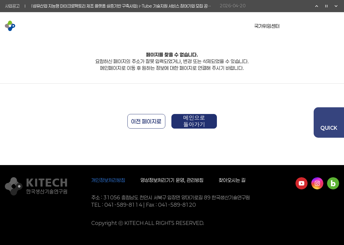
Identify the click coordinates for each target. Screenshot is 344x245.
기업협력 (151, 25)
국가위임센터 (267, 26)
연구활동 (120, 25)
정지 (326, 6)
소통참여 (182, 25)
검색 (323, 25)
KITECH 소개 (83, 25)
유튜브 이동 (299, 25)
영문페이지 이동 (311, 25)
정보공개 (213, 25)
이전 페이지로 (146, 121)
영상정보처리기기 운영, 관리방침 (172, 180)
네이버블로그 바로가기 (333, 183)
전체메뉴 (335, 25)
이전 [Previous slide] (317, 6)
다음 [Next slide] (336, 6)
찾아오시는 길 (232, 180)
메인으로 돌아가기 (194, 121)
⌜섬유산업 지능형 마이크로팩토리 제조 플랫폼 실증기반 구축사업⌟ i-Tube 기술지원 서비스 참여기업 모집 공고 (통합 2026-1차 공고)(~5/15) (122, 6)
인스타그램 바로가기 (317, 183)
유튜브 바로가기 (301, 183)
